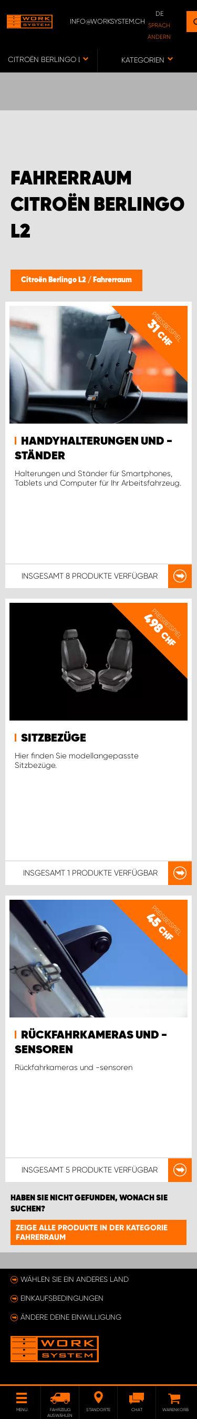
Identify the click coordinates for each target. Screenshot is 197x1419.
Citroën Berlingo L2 (54, 280)
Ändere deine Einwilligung (70, 1317)
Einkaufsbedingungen (61, 1298)
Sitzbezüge (53, 738)
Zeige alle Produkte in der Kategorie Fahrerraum (92, 1232)
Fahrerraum (112, 280)
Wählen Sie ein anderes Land (74, 1279)
